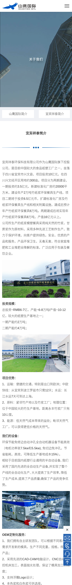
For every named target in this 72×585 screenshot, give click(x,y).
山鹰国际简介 (18, 114)
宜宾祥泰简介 (55, 114)
